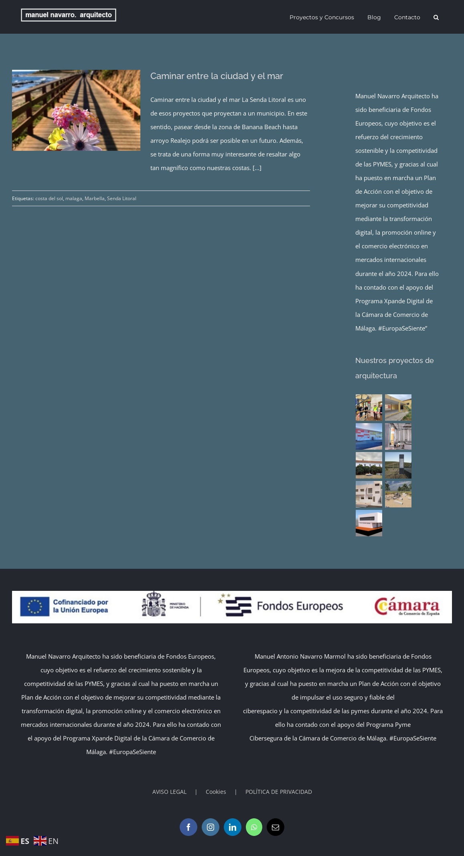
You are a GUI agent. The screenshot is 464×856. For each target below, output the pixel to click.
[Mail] (275, 827)
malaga (73, 198)
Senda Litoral (121, 198)
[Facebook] (188, 827)
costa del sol (49, 198)
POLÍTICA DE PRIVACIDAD (278, 791)
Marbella (95, 198)
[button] (436, 17)
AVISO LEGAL (169, 791)
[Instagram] (210, 827)
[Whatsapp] (254, 827)
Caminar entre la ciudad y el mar (216, 76)
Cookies (216, 791)
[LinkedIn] (232, 827)
